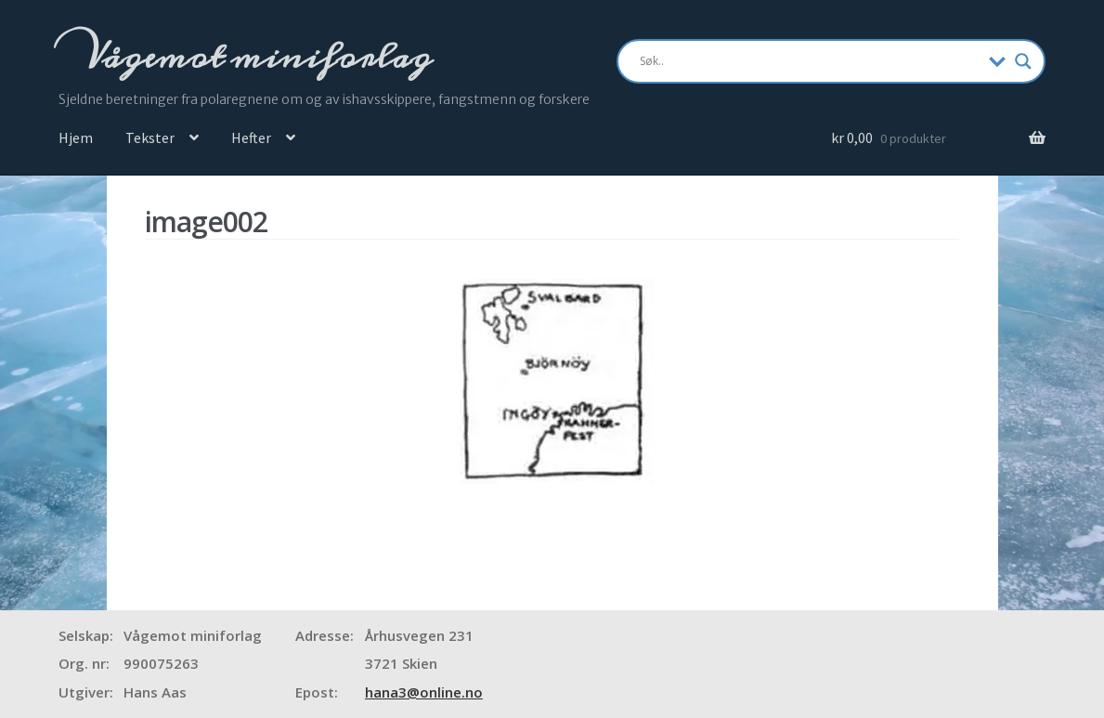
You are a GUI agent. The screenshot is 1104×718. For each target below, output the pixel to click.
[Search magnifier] (1023, 61)
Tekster (150, 137)
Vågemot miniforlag (254, 56)
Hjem (75, 137)
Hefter (251, 137)
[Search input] (810, 61)
